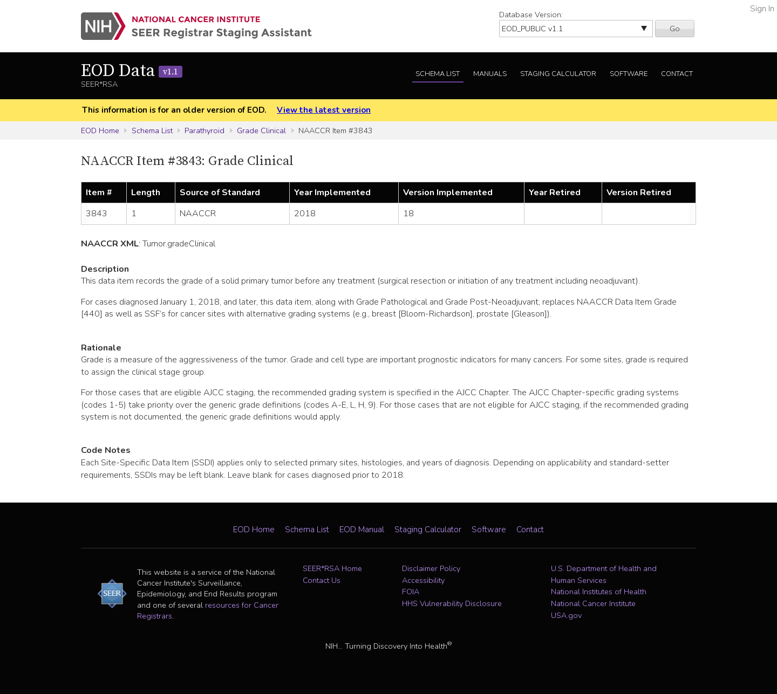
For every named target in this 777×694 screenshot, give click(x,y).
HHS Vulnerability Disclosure (452, 603)
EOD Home (100, 130)
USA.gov (566, 615)
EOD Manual (361, 529)
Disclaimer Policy (431, 568)
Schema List (437, 74)
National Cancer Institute (593, 603)
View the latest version (324, 110)
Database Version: (531, 14)
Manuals (490, 74)
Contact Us (321, 580)
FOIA (410, 591)
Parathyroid (204, 130)
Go (675, 28)
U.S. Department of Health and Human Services (604, 574)
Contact (677, 74)
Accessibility (423, 580)
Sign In (762, 9)
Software (629, 74)
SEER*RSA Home (332, 568)
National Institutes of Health (598, 591)
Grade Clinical (261, 130)
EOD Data (131, 71)
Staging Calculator (558, 74)
